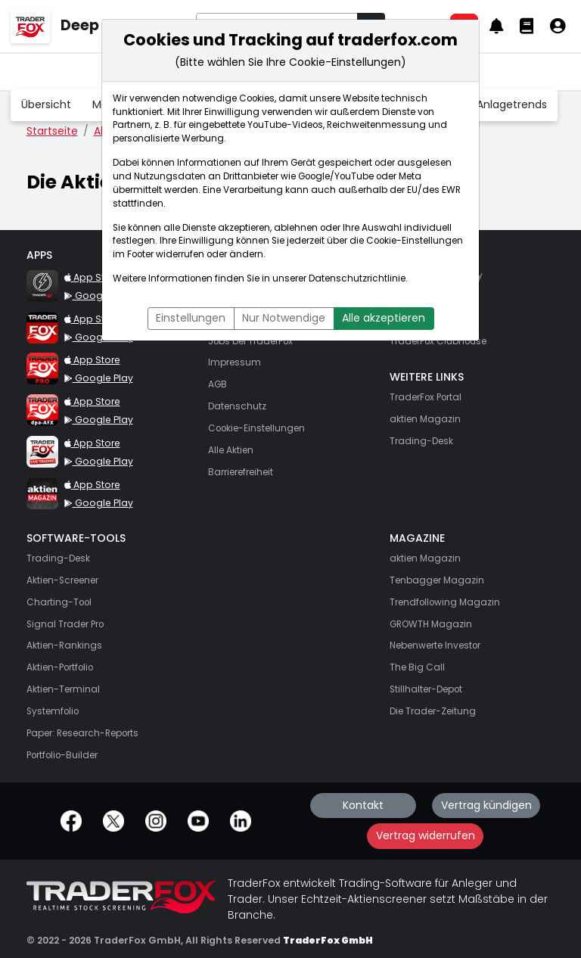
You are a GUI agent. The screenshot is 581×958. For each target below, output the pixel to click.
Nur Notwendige (283, 317)
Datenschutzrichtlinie (357, 278)
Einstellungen (190, 317)
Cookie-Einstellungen (414, 241)
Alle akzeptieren (383, 317)
